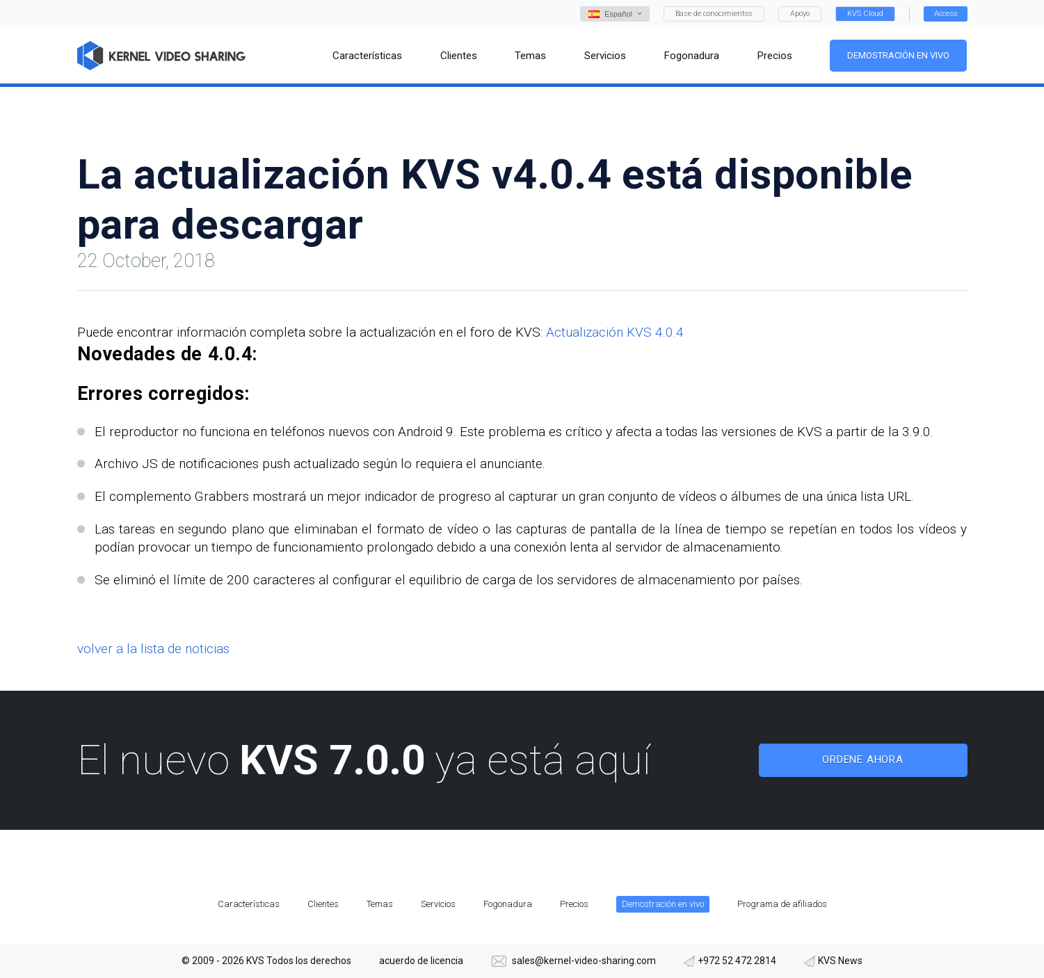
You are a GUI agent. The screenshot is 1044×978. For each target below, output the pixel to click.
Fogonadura (507, 904)
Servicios (438, 904)
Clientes (323, 904)
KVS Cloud (865, 13)
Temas (380, 904)
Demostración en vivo (898, 55)
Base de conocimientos (714, 13)
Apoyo (800, 13)
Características (249, 904)
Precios (574, 904)
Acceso (945, 13)
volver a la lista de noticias (153, 649)
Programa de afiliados (782, 904)
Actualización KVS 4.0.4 (615, 332)
